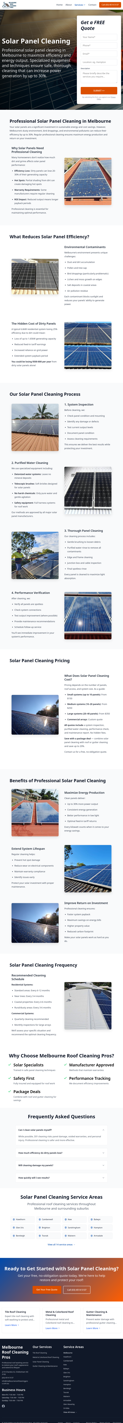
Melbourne (67, 1353)
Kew (65, 1364)
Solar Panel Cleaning (41, 1362)
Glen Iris (66, 1372)
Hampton (67, 1384)
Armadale (67, 1400)
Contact (92, 4)
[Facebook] (3, 1406)
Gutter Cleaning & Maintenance (45, 1366)
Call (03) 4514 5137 (110, 4)
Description (85, 68)
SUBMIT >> (99, 90)
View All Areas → (70, 1412)
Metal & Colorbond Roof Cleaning (46, 1357)
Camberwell (68, 1361)
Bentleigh (67, 1388)
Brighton (66, 1376)
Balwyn (66, 1368)
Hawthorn (67, 1357)
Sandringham (68, 1380)
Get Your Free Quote (46, 1289)
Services (80, 4)
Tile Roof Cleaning (40, 1353)
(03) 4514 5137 (7, 1378)
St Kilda (66, 1408)
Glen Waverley (69, 1404)
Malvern (66, 1396)
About (68, 4)
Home (59, 4)
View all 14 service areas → (61, 1244)
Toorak (66, 1392)
